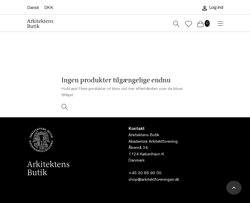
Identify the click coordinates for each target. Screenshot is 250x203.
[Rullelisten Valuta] (48, 8)
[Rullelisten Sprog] (33, 8)
